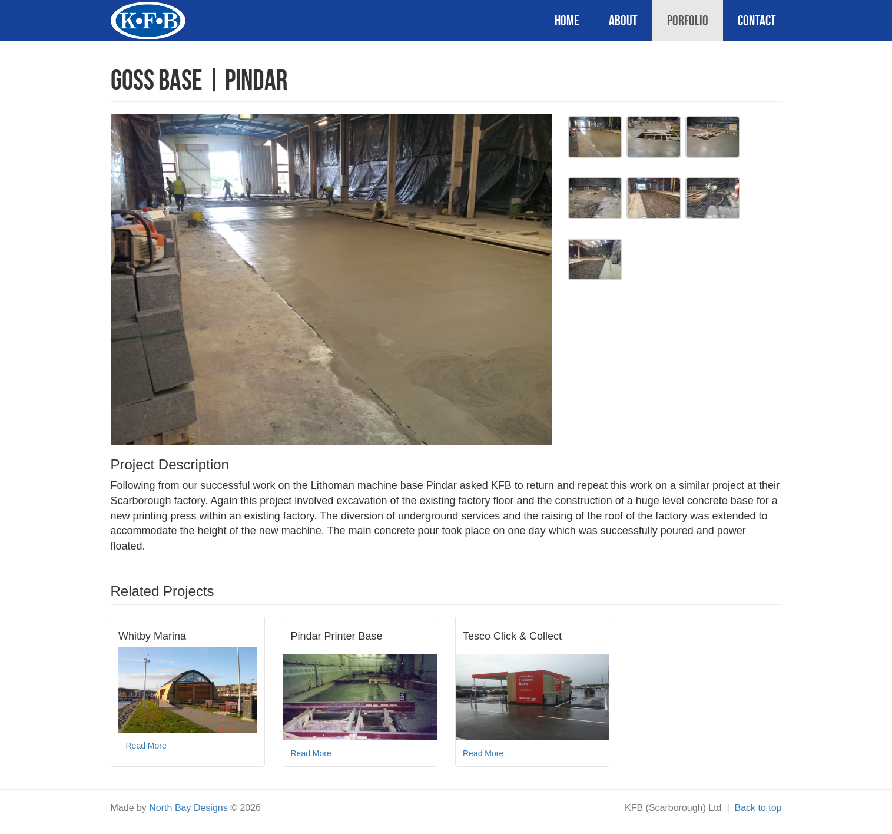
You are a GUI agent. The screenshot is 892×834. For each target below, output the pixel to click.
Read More (146, 745)
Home (567, 20)
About (623, 20)
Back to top (757, 808)
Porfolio (687, 20)
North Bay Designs (188, 808)
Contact (757, 20)
